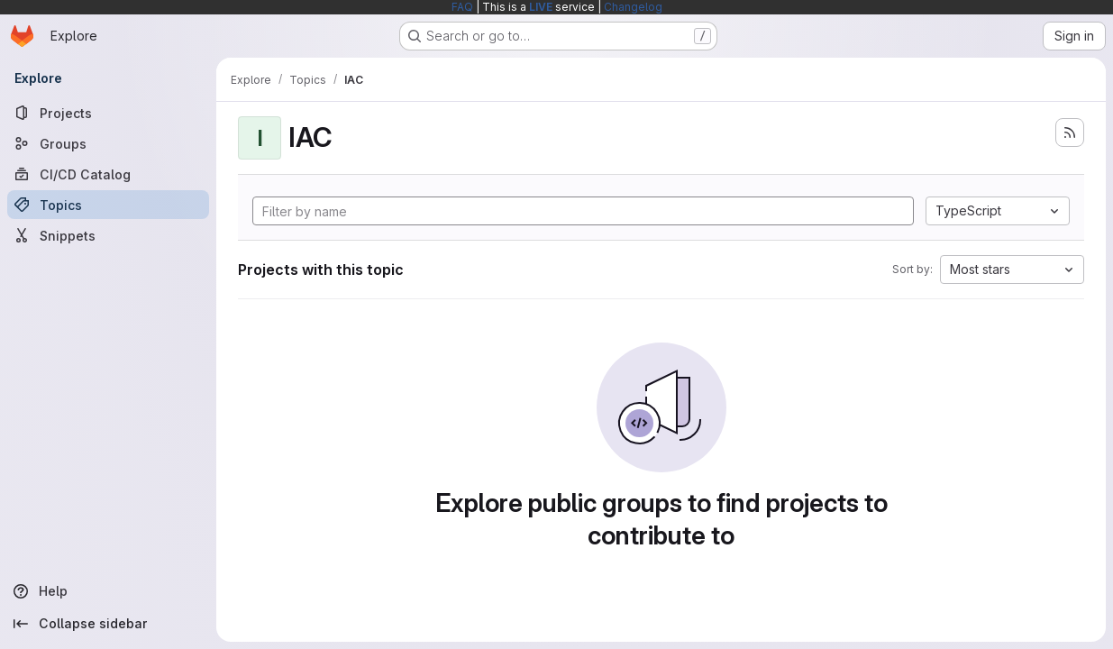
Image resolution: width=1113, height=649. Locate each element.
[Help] (108, 591)
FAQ (462, 7)
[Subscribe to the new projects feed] (1069, 132)
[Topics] (108, 204)
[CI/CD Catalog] (108, 174)
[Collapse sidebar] (108, 623)
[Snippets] (108, 235)
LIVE (540, 7)
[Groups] (108, 143)
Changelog (633, 7)
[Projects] (108, 112)
